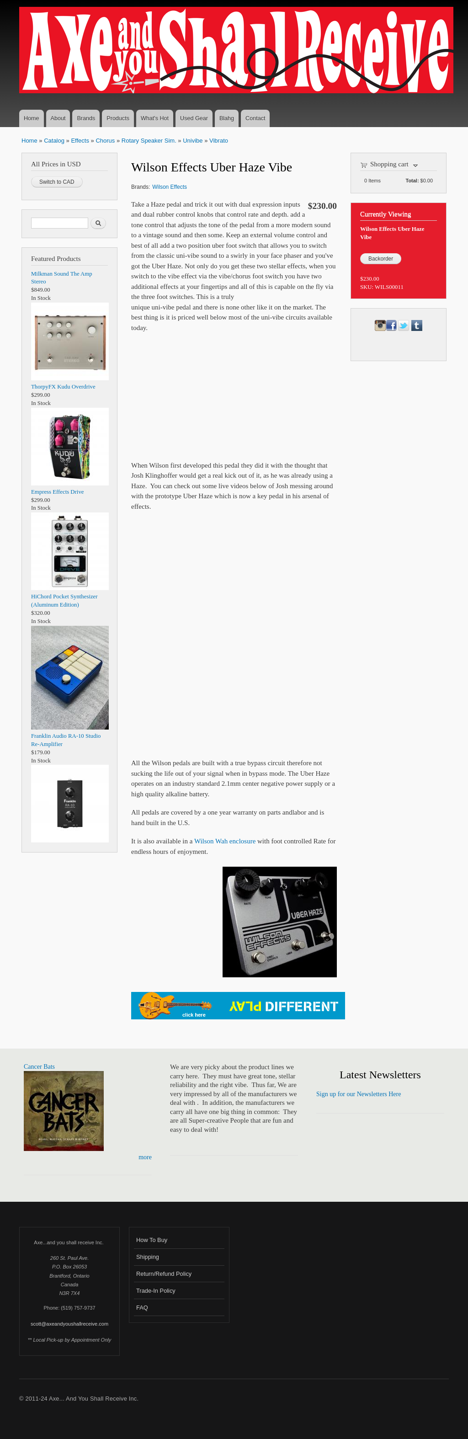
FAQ (142, 1307)
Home (31, 118)
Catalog (54, 140)
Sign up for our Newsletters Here (358, 1094)
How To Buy (151, 1239)
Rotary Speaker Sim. (149, 140)
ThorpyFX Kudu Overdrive (63, 387)
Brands (86, 118)
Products (117, 118)
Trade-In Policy (156, 1290)
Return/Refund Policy (163, 1273)
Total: (412, 180)
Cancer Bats (39, 1066)
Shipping (147, 1256)
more (145, 1157)
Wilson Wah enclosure (224, 841)
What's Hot (155, 118)
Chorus (105, 140)
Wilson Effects (169, 187)
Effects (80, 140)
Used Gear (194, 118)
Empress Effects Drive (57, 492)
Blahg (226, 118)
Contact (255, 118)
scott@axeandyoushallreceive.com (69, 1324)
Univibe (192, 140)
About (58, 118)
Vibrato (218, 140)
